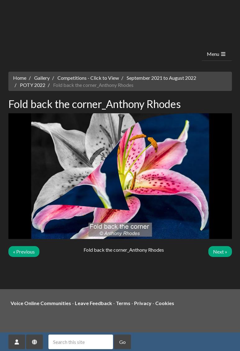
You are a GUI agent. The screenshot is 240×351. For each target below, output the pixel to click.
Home (19, 78)
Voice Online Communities (41, 303)
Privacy (143, 303)
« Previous (24, 251)
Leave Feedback (93, 303)
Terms (123, 303)
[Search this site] (80, 342)
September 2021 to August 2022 (161, 78)
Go (122, 342)
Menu (216, 54)
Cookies (164, 303)
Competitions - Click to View (88, 78)
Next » (220, 251)
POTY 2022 (32, 85)
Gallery (42, 78)
